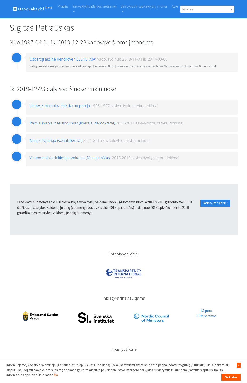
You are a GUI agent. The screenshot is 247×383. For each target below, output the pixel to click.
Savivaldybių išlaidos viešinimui (94, 6)
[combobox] (207, 9)
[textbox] (207, 9)
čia (56, 375)
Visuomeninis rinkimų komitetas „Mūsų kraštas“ (70, 157)
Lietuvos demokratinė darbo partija (60, 105)
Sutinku (231, 377)
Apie (175, 6)
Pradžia (63, 6)
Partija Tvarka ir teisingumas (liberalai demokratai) (72, 123)
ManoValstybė (32, 8)
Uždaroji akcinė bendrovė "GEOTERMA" (63, 59)
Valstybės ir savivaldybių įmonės (144, 6)
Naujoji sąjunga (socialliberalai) (56, 140)
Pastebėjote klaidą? (215, 203)
